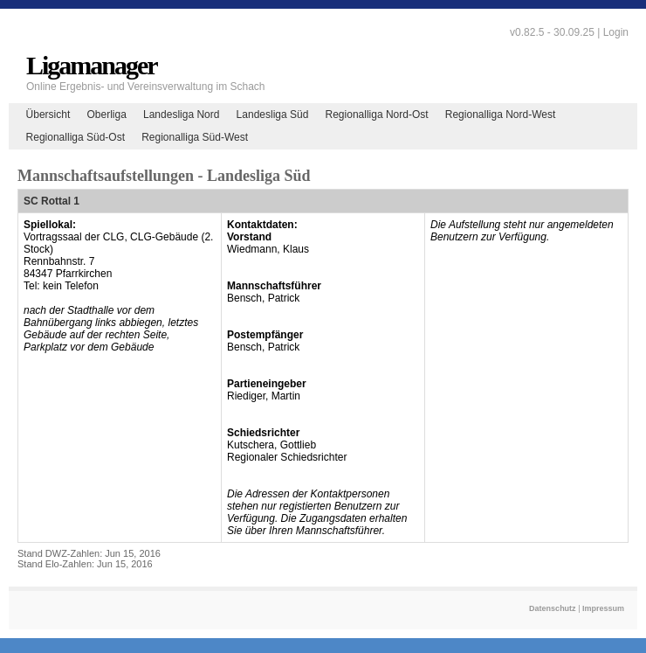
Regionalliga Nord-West (500, 114)
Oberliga (106, 114)
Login (616, 32)
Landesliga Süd (273, 114)
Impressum (603, 608)
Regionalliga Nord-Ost (377, 114)
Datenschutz (552, 608)
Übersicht (48, 114)
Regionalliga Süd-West (194, 137)
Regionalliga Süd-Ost (75, 137)
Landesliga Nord (181, 114)
